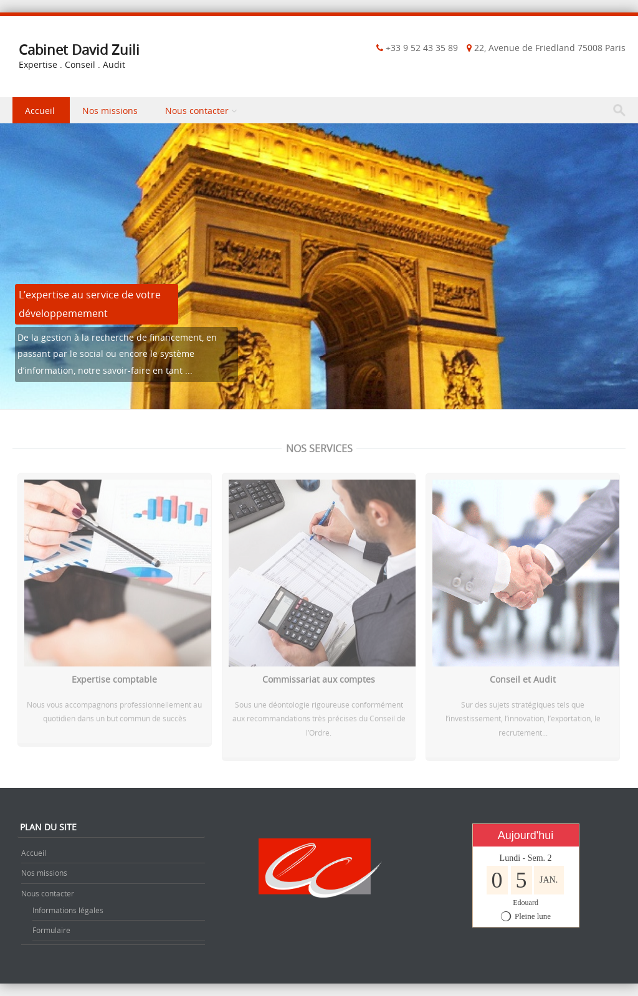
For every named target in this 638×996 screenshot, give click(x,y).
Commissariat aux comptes (318, 682)
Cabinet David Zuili (79, 49)
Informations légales (67, 910)
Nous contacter (197, 110)
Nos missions (110, 110)
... (189, 370)
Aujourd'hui (526, 835)
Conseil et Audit (523, 682)
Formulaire (51, 930)
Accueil (40, 110)
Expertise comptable (114, 682)
